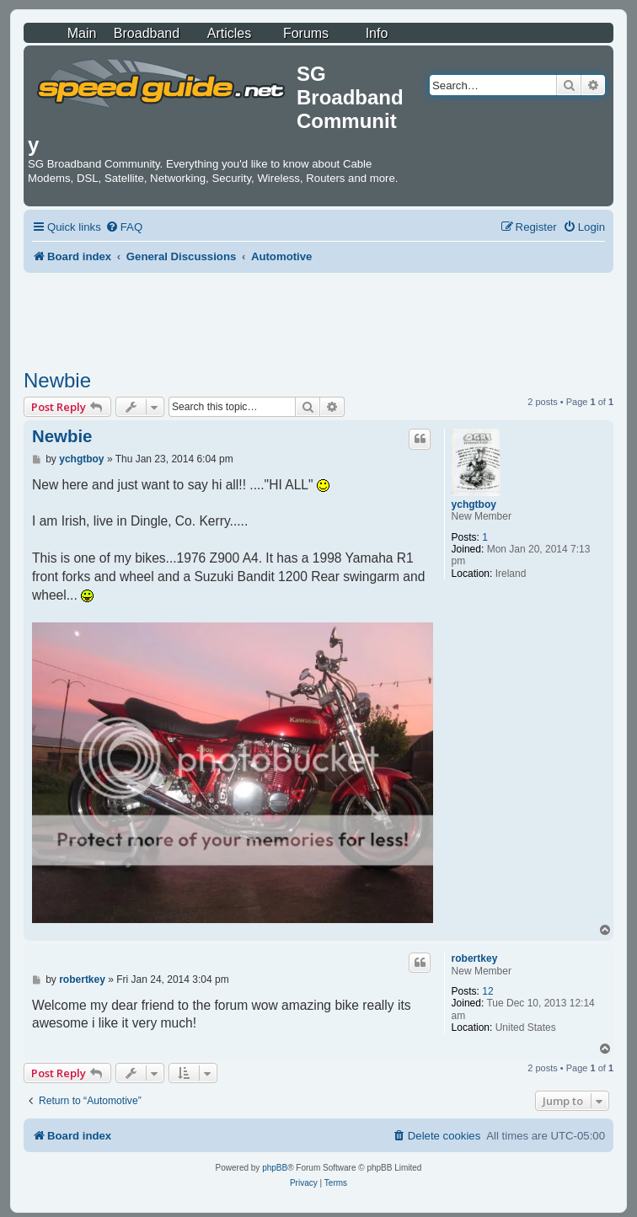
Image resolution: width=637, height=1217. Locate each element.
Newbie (57, 380)
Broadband (146, 33)
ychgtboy (474, 504)
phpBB (274, 1167)
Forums (306, 33)
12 (487, 991)
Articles (229, 33)
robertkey (475, 958)
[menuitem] (123, 227)
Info (377, 33)
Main (82, 33)
